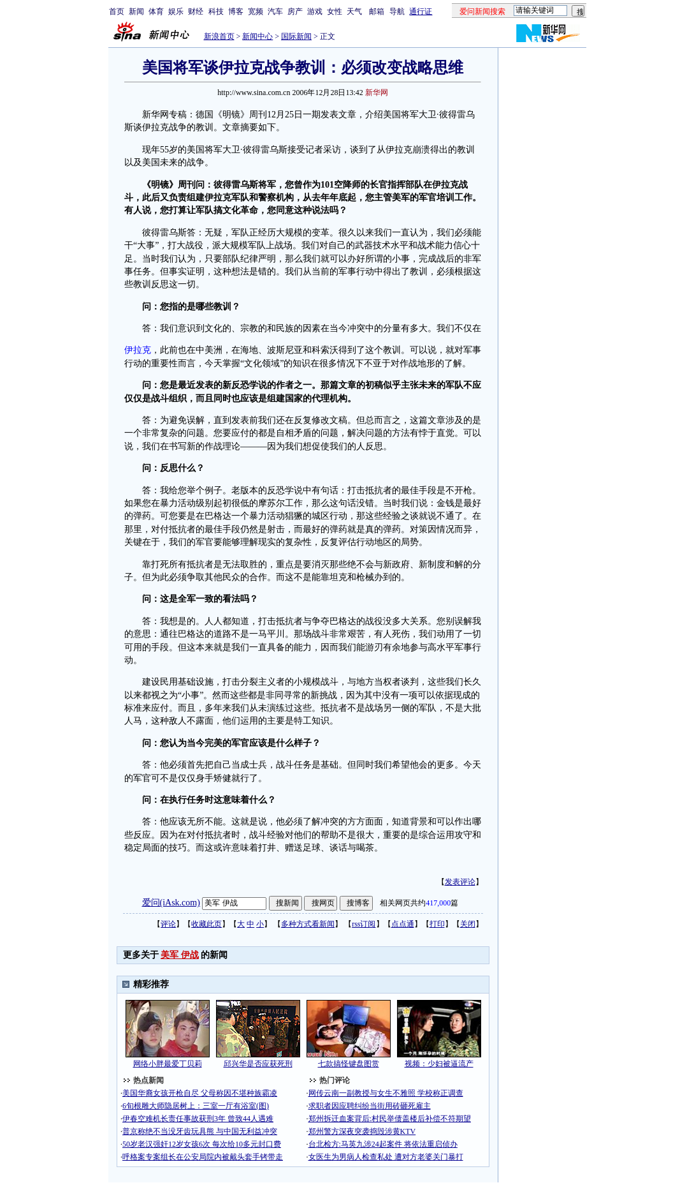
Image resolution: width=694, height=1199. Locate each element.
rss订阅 (363, 924)
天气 (354, 11)
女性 (334, 11)
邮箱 (376, 11)
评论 (168, 924)
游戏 (314, 11)
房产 (295, 11)
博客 (235, 11)
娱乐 (176, 11)
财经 (195, 11)
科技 (216, 11)
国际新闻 (296, 36)
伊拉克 (137, 350)
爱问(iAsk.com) (171, 902)
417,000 (438, 902)
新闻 (136, 11)
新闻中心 (257, 36)
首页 (116, 11)
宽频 (255, 11)
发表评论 (460, 881)
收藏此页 (206, 924)
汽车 (275, 11)
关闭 (467, 924)
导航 (397, 11)
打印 (437, 924)
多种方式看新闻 (308, 924)
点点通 (402, 924)
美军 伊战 (180, 955)
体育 (156, 11)
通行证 (420, 11)
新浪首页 (219, 36)
